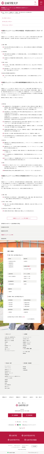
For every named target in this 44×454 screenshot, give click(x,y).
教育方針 (17, 12)
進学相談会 (25, 345)
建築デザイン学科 (27, 276)
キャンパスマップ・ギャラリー (10, 350)
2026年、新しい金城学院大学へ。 (10, 337)
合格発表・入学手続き (26, 343)
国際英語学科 (11, 263)
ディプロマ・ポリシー (6, 18)
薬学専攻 (10, 312)
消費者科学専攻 (26, 302)
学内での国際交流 (8, 384)
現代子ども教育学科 (12, 276)
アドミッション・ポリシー (7, 25)
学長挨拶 (6, 342)
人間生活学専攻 (26, 306)
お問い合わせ (18, 421)
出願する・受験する (26, 340)
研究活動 (24, 366)
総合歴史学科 (11, 265)
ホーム (3, 12)
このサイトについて (17, 445)
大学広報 (6, 347)
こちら (23, 316)
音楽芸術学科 (3, 238)
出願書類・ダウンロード (27, 342)
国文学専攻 (11, 302)
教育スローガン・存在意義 (9, 340)
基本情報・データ (12, 12)
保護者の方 (18, 397)
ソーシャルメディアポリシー (15, 447)
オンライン (32, 424)
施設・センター (7, 349)
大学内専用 (34, 446)
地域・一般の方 (39, 397)
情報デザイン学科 (27, 278)
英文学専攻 (11, 304)
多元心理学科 (27, 268)
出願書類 (15, 415)
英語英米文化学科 (4, 231)
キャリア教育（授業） (26, 351)
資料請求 (29, 415)
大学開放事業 (25, 370)
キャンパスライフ (8, 366)
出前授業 (24, 347)
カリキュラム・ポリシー (7, 21)
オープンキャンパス (26, 337)
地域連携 (24, 368)
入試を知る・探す (26, 338)
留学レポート (7, 386)
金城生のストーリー (8, 369)
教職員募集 (23, 447)
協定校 (6, 383)
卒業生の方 (25, 397)
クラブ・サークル (8, 367)
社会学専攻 (11, 306)
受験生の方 (4, 397)
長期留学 (6, 379)
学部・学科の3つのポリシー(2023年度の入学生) (25, 12)
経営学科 (25, 261)
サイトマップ (10, 445)
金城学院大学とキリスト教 (9, 338)
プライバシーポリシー (25, 445)
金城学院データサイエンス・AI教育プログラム (12, 376)
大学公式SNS (11, 424)
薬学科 (25, 284)
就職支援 (24, 353)
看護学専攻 (26, 312)
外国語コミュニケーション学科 (7, 234)
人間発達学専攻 (26, 304)
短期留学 (6, 381)
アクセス (25, 421)
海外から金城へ (7, 388)
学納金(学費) (7, 374)
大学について (6, 12)
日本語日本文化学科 (5, 227)
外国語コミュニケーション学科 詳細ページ (21, 218)
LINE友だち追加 (11, 452)
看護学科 (10, 291)
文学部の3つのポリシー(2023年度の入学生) (10, 223)
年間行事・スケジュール (9, 372)
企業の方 (31, 397)
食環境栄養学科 (11, 284)
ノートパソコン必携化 (8, 378)
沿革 (5, 343)
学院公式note (25, 424)
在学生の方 (11, 397)
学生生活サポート (8, 371)
